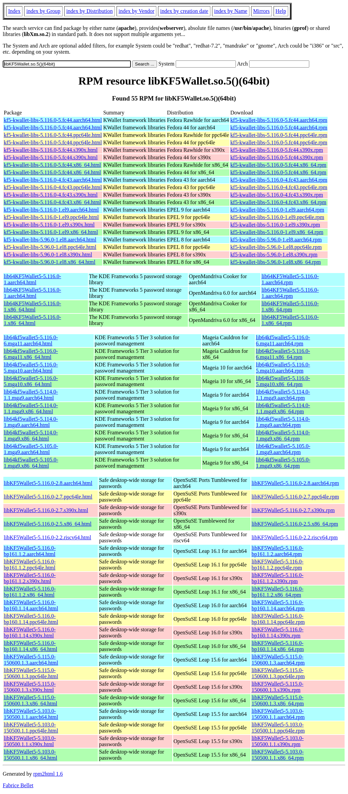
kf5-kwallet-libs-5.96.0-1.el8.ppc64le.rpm (276, 247)
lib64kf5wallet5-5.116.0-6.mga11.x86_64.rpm (283, 354)
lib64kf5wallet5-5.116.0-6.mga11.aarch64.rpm (283, 340)
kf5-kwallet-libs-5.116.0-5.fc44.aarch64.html (53, 120)
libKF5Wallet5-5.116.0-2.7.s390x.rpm (293, 510)
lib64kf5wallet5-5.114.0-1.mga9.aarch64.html (31, 422)
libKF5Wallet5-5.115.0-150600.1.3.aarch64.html (31, 660)
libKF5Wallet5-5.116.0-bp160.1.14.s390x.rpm (277, 632)
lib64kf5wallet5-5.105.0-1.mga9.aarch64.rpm (283, 449)
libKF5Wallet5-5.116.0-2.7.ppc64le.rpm (295, 497)
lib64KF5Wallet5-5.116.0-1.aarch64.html (32, 279)
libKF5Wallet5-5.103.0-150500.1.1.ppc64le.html (31, 728)
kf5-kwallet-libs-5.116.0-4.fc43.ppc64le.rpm (278, 187)
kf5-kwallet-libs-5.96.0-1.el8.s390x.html (48, 254)
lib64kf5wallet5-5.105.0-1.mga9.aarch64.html (31, 449)
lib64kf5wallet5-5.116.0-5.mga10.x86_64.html (31, 381)
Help (281, 11)
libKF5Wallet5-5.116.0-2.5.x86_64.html (47, 524)
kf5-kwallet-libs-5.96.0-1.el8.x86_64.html (49, 262)
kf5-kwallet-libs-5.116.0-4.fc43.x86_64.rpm (278, 202)
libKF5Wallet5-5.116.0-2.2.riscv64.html (47, 537)
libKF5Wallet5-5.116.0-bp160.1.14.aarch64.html (31, 605)
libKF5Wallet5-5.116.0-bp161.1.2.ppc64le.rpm (277, 565)
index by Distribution (89, 11)
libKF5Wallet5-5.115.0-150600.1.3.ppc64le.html (31, 673)
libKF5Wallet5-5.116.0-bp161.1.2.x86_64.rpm (277, 592)
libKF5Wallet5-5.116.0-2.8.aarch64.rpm (295, 483)
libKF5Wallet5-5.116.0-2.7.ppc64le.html (48, 497)
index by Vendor (136, 11)
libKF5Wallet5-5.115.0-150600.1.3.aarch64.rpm (277, 660)
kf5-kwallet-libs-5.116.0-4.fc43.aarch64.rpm (278, 180)
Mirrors (261, 11)
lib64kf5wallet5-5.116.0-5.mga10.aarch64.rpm (283, 368)
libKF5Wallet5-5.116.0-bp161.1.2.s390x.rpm (277, 578)
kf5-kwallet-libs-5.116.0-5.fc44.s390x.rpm (276, 150)
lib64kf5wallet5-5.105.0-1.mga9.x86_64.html (31, 463)
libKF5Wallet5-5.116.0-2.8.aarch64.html (48, 483)
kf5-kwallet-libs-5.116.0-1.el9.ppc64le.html (51, 217)
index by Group (43, 11)
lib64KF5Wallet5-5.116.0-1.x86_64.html (32, 306)
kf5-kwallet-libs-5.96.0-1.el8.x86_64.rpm (275, 262)
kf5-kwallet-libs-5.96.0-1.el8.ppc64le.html (50, 247)
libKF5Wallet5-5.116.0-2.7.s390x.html (46, 510)
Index (14, 11)
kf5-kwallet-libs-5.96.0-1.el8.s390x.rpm (273, 254)
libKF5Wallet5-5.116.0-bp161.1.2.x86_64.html (30, 592)
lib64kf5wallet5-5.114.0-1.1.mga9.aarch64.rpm (283, 395)
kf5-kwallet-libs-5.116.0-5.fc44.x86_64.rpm (278, 165)
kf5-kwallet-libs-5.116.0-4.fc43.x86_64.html (52, 202)
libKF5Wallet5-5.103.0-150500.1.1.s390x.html (30, 741)
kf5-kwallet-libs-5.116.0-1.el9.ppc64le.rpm (277, 217)
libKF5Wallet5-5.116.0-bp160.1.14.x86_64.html (30, 646)
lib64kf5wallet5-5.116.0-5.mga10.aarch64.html (31, 368)
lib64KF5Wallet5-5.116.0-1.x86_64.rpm (290, 306)
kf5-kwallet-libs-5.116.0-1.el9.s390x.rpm (275, 225)
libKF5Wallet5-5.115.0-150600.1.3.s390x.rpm (277, 687)
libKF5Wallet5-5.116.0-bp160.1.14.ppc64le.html (31, 619)
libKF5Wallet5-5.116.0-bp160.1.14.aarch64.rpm (277, 605)
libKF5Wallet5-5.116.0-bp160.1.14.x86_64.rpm (277, 646)
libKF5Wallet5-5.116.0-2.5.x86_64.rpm (294, 524)
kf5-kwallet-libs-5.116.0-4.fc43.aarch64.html (53, 180)
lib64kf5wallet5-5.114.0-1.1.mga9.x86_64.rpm (283, 408)
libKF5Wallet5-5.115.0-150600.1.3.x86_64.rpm (277, 700)
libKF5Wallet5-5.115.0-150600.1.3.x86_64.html (30, 700)
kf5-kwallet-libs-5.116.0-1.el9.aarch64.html (51, 210)
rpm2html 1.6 (48, 774)
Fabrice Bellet (18, 785)
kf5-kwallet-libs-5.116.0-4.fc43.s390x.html (51, 195)
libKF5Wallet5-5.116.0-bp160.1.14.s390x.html (30, 632)
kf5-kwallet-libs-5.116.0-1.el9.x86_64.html (51, 232)
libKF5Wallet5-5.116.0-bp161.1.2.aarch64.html (30, 551)
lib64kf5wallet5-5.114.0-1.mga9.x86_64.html (31, 435)
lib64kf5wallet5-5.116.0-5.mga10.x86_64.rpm (283, 381)
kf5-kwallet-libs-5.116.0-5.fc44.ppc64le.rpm (278, 135)
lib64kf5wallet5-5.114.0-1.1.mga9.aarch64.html (31, 395)
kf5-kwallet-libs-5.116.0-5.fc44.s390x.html (51, 150)
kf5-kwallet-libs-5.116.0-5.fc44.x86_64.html (52, 165)
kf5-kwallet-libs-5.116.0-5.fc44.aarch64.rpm (278, 120)
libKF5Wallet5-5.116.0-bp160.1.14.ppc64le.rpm (277, 619)
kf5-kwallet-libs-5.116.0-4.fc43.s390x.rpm (276, 195)
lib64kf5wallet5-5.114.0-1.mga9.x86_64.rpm (283, 435)
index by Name (230, 11)
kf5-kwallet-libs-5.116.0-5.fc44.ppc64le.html (53, 135)
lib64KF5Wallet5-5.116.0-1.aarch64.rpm (290, 279)
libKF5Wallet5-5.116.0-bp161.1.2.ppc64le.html (30, 565)
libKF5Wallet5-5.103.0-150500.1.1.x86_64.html (30, 755)
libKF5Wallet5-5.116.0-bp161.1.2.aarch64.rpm (277, 551)
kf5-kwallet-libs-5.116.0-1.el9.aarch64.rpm (277, 210)
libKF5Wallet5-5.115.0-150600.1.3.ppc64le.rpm (277, 673)
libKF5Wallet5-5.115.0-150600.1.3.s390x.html (30, 687)
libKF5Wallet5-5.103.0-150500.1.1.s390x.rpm (277, 741)
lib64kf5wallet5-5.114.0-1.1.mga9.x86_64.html (31, 408)
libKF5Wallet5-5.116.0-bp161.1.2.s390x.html (30, 578)
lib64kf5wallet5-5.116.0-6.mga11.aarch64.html (31, 340)
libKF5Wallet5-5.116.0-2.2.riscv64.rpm (294, 537)
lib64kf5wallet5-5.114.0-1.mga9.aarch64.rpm (283, 422)
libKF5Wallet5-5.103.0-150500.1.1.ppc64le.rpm (277, 728)
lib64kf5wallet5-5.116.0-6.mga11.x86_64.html (31, 354)
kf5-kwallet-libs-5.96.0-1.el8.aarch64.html (50, 239)
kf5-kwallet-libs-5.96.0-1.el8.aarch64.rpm (276, 239)
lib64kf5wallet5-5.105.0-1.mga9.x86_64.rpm (283, 463)
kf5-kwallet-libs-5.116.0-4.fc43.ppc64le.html (53, 187)
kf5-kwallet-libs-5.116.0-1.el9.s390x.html (49, 225)
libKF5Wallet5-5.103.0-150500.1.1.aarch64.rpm (277, 714)
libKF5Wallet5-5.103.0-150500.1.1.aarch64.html (31, 714)
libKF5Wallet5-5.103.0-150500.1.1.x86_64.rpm (277, 755)
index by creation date (184, 11)
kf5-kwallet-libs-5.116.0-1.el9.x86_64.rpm (277, 232)
